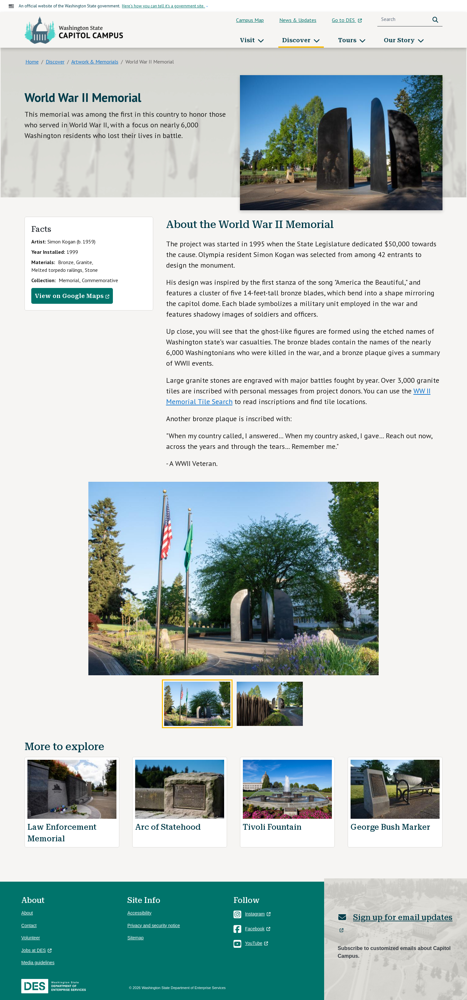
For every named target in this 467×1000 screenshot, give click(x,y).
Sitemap (135, 938)
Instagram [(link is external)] (258, 914)
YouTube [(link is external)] (256, 943)
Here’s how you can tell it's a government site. (163, 6)
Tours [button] (348, 40)
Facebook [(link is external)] (257, 928)
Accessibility (139, 913)
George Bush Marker (390, 827)
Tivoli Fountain (272, 827)
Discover (55, 61)
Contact (28, 925)
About (27, 913)
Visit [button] (248, 40)
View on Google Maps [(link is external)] (72, 296)
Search (436, 19)
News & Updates (297, 20)
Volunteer (30, 938)
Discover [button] (297, 40)
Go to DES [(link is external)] (347, 20)
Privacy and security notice (153, 925)
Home (32, 61)
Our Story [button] (400, 40)
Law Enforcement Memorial (61, 833)
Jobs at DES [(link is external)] (36, 950)
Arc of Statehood (168, 827)
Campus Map (250, 20)
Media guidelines (38, 962)
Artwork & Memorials (94, 61)
